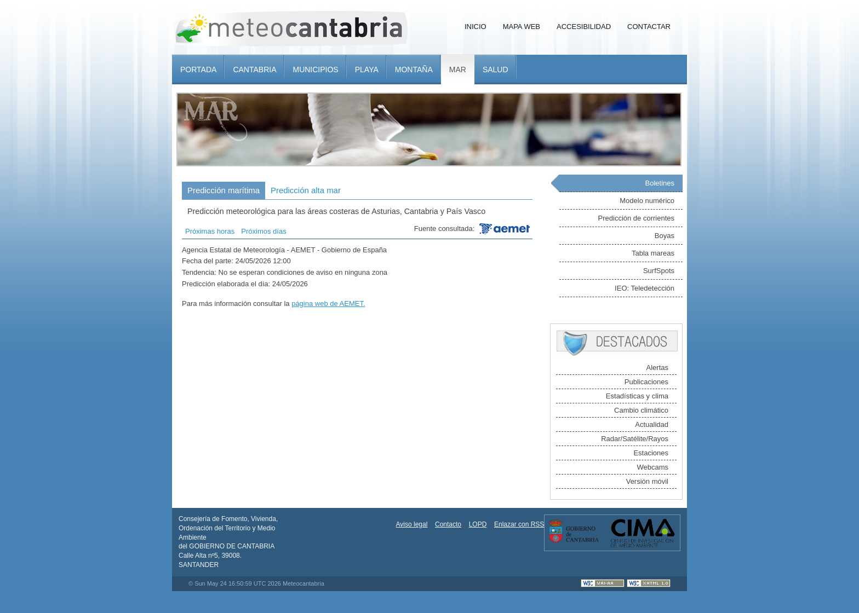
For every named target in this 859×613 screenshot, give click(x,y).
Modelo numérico (647, 200)
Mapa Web (521, 26)
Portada (198, 69)
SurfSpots (658, 271)
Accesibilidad (584, 26)
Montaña (414, 69)
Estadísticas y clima (637, 396)
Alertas (657, 367)
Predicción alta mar (306, 190)
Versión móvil (647, 481)
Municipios (315, 69)
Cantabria (254, 69)
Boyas (664, 236)
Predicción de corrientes (636, 218)
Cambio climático (641, 410)
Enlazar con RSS (519, 524)
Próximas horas (209, 231)
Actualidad (651, 424)
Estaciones (650, 453)
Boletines (659, 183)
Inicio (475, 26)
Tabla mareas (653, 253)
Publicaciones (646, 382)
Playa (367, 69)
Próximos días (263, 231)
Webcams (652, 467)
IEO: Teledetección (644, 288)
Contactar (649, 26)
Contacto (448, 524)
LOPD (478, 524)
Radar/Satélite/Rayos (634, 439)
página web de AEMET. (328, 303)
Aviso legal (412, 524)
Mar (457, 69)
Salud (495, 69)
